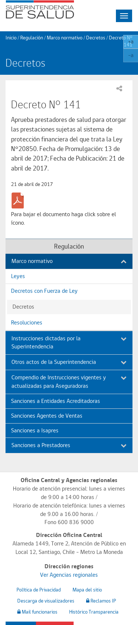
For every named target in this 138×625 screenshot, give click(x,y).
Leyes (18, 276)
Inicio (11, 38)
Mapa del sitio (87, 590)
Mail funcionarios (37, 612)
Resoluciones (26, 322)
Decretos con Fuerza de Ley (44, 290)
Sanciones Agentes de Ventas (46, 415)
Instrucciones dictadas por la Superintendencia (69, 342)
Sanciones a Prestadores (69, 445)
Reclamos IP (101, 601)
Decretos (95, 38)
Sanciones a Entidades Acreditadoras (55, 400)
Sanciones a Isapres (35, 430)
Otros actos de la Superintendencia (69, 361)
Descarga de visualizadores (45, 601)
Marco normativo (64, 38)
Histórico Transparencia (93, 612)
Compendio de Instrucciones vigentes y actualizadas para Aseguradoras (69, 381)
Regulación (31, 38)
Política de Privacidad (39, 590)
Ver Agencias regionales (69, 574)
